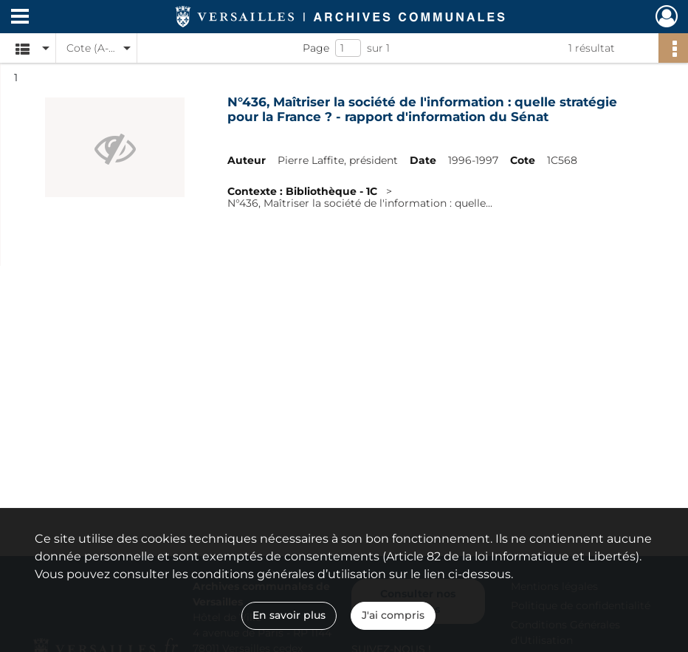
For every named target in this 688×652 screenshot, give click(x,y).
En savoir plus (289, 615)
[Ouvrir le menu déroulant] (20, 18)
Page (316, 48)
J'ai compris (393, 615)
